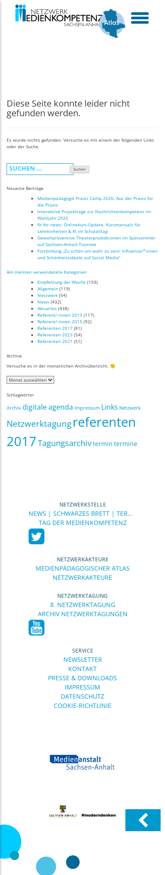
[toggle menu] (140, 17)
